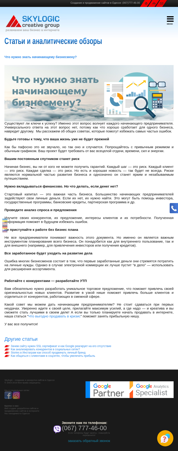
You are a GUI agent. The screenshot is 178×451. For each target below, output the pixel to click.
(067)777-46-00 (131, 2)
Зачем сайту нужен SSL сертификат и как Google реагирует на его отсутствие (57, 346)
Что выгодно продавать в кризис (54, 316)
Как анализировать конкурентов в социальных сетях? (42, 349)
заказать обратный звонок (89, 441)
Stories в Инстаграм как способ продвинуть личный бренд (45, 352)
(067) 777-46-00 (84, 428)
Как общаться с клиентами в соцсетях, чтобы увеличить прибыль (49, 355)
